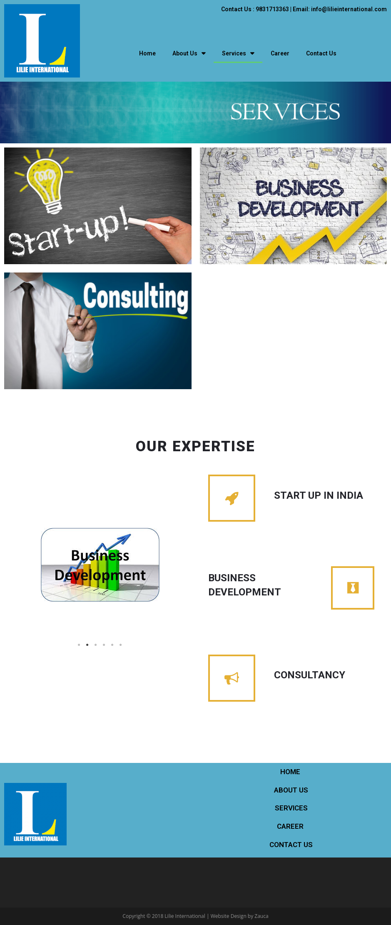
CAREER (291, 826)
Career (280, 53)
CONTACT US (291, 844)
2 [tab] (87, 645)
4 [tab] (104, 645)
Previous (29, 583)
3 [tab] (96, 645)
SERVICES (291, 808)
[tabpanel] (100, 565)
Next (171, 583)
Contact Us (321, 53)
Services (238, 53)
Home (147, 53)
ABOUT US (291, 790)
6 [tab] (121, 645)
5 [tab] (112, 645)
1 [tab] (79, 645)
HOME (291, 772)
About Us (188, 53)
